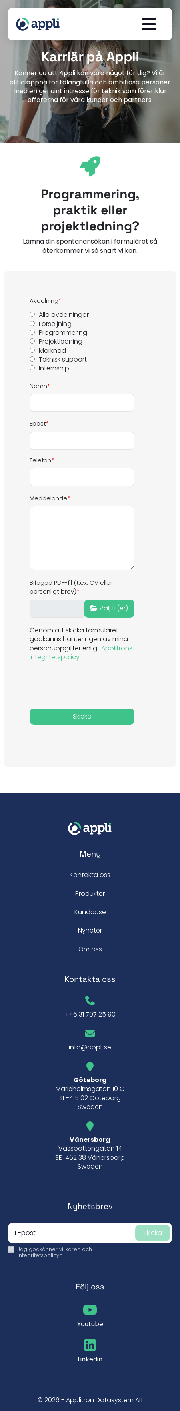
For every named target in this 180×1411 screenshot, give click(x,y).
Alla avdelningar (64, 314)
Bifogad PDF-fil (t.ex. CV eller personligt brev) (71, 587)
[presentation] (76, 685)
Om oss (90, 949)
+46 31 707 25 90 (90, 1014)
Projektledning (60, 341)
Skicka (152, 1232)
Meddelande (48, 498)
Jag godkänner (55, 1252)
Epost (38, 423)
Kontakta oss (90, 874)
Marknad (52, 350)
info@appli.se (90, 1047)
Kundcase (90, 912)
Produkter (90, 893)
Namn (38, 386)
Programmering (63, 332)
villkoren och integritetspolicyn (55, 1252)
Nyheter (90, 930)
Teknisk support (63, 359)
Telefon (40, 460)
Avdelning (44, 300)
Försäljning (55, 324)
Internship (54, 368)
